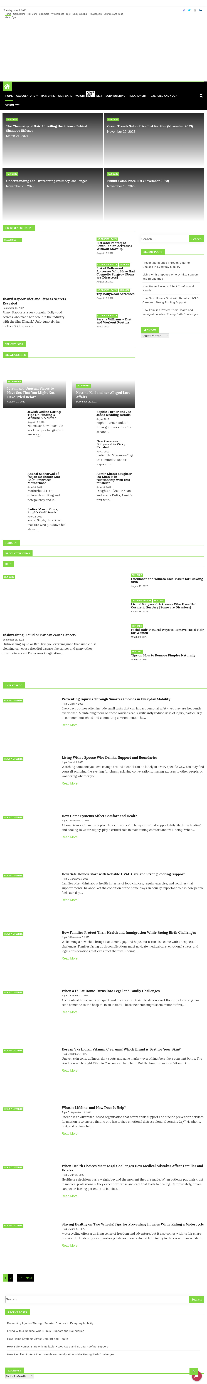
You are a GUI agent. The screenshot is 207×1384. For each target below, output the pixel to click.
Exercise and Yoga (113, 14)
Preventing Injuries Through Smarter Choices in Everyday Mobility (116, 694)
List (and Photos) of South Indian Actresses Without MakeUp (114, 246)
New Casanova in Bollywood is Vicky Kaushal (111, 442)
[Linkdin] (200, 10)
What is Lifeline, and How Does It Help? (94, 1094)
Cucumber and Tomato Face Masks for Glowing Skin (167, 577)
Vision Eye (10, 17)
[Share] (197, 1376)
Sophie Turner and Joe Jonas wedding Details (114, 410)
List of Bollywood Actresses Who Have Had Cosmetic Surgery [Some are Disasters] (116, 272)
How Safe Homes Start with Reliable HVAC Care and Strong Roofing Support (123, 865)
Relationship (95, 14)
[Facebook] (184, 10)
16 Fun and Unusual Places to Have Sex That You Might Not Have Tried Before (31, 390)
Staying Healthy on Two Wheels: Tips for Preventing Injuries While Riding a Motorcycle (133, 1208)
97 (20, 1261)
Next (29, 1261)
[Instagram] (195, 10)
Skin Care (44, 14)
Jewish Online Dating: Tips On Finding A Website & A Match (44, 412)
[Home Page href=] (7, 87)
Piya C (66, 698)
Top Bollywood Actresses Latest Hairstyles (129, 293)
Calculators (19, 14)
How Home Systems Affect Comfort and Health (99, 808)
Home (8, 14)
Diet (68, 14)
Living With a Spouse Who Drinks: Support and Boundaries (109, 751)
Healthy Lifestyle (13, 696)
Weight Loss (57, 14)
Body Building (80, 14)
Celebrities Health (10, 240)
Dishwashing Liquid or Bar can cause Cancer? (40, 632)
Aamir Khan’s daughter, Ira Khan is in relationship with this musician (114, 475)
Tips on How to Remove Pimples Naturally (163, 651)
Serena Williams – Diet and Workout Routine (114, 319)
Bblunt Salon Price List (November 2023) (138, 181)
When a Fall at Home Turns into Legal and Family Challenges (111, 980)
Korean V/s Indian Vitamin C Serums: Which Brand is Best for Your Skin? (121, 1037)
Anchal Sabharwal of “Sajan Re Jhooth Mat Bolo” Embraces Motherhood (44, 475)
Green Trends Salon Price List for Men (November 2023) (150, 126)
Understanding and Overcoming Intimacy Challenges (46, 181)
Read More (70, 720)
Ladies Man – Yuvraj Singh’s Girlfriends (43, 508)
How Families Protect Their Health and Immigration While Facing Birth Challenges (129, 923)
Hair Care (32, 14)
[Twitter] (189, 10)
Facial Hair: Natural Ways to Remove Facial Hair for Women (167, 627)
